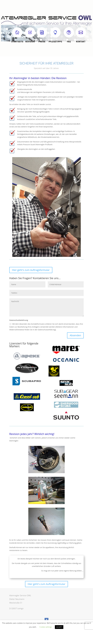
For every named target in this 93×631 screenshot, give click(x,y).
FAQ (69, 41)
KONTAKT (81, 41)
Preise (41, 41)
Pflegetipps (55, 41)
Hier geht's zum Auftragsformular (31, 270)
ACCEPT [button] (59, 627)
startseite (17, 41)
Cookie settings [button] (45, 627)
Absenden (75, 335)
